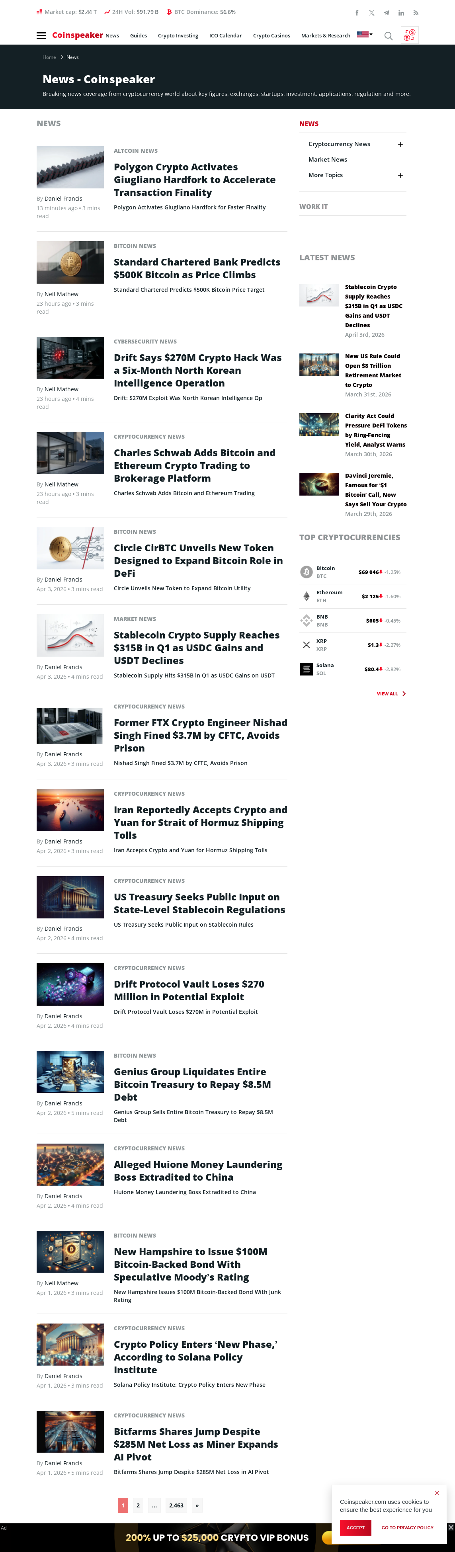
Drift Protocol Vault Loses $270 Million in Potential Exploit (189, 990)
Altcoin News (136, 150)
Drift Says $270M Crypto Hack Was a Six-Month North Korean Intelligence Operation (198, 370)
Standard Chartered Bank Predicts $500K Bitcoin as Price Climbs (197, 268)
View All (387, 694)
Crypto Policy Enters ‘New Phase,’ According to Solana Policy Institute (195, 1357)
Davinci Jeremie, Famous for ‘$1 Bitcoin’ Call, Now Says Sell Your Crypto (376, 490)
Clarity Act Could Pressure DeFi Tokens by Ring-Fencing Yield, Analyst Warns (376, 430)
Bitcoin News (135, 246)
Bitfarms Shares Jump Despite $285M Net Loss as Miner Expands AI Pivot (196, 1444)
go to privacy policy (408, 1527)
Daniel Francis (63, 198)
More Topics (326, 175)
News (112, 35)
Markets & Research (325, 35)
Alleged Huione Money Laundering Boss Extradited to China (198, 1170)
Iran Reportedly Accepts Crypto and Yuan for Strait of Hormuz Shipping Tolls (200, 822)
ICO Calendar (225, 35)
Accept (356, 1527)
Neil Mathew (61, 294)
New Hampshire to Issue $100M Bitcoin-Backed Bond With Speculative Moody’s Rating (191, 1264)
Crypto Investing (178, 35)
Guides (138, 35)
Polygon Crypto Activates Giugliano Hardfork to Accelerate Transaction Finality (195, 179)
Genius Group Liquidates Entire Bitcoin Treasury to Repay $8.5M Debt (192, 1084)
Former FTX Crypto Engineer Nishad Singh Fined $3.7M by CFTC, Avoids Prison (200, 735)
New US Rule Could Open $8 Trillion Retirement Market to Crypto (373, 370)
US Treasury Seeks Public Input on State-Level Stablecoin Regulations (199, 903)
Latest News (327, 257)
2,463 (176, 1505)
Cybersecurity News (145, 341)
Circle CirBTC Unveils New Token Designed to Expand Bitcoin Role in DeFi (198, 560)
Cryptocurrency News (149, 436)
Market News (135, 619)
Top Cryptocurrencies (349, 537)
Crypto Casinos (271, 35)
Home (49, 57)
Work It (313, 206)
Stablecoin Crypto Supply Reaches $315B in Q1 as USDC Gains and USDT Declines (197, 648)
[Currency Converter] (410, 35)
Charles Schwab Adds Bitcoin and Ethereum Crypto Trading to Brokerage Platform (194, 465)
